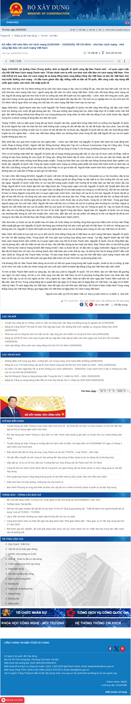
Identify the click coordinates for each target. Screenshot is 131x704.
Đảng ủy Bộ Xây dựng (25, 35)
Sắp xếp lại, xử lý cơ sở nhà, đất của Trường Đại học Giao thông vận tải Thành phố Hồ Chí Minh (54, 462)
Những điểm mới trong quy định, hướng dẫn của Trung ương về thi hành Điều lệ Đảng (54, 361)
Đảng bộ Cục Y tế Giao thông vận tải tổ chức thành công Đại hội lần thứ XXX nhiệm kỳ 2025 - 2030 (60, 365)
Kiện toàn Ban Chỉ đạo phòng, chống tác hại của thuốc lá (35, 482)
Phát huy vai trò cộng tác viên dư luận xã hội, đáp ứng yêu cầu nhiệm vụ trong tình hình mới (57, 334)
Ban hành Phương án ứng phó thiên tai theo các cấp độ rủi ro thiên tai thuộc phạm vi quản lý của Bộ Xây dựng (61, 487)
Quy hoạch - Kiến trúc (19, 544)
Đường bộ (13, 583)
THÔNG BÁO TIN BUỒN (19, 505)
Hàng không (14, 593)
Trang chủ (5, 35)
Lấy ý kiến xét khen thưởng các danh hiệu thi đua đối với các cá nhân (41, 517)
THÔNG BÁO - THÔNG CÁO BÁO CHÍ (21, 495)
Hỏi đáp (82, 30)
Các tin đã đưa (11, 354)
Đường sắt (13, 598)
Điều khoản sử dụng (116, 692)
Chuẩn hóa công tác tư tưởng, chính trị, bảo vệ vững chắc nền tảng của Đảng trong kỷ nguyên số (59, 323)
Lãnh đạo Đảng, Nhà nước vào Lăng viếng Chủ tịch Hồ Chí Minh (43, 345)
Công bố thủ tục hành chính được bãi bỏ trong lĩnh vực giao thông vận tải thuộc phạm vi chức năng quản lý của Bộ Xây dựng (64, 470)
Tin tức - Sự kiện (49, 35)
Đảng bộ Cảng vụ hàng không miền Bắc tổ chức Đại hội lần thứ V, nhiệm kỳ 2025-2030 (54, 380)
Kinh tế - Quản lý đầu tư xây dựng (25, 559)
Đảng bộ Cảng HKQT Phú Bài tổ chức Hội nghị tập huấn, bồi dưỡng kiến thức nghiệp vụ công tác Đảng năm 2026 (61, 328)
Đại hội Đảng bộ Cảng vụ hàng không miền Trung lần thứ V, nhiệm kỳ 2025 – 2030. (52, 376)
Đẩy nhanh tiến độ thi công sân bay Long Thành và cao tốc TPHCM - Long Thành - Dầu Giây (52, 452)
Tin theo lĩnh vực (13, 539)
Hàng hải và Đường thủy (20, 588)
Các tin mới (9, 316)
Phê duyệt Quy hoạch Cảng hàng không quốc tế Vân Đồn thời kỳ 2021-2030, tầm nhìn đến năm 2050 (56, 476)
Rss (100, 30)
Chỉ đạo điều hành (13, 421)
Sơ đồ (72, 30)
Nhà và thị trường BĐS (19, 578)
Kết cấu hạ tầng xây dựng (21, 574)
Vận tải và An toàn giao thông (22, 549)
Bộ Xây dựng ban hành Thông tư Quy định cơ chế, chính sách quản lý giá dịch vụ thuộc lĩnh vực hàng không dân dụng (64, 436)
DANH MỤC (13, 22)
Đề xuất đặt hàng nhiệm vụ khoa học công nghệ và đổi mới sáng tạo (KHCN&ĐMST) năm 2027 (54, 500)
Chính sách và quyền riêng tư (117, 30)
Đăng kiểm (13, 603)
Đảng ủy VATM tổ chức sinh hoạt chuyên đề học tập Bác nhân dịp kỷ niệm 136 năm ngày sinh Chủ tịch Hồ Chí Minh (62, 340)
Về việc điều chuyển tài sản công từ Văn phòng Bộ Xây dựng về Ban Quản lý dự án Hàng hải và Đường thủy (60, 457)
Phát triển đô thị (16, 569)
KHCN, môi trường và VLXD (22, 554)
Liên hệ (92, 30)
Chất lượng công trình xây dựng (24, 564)
